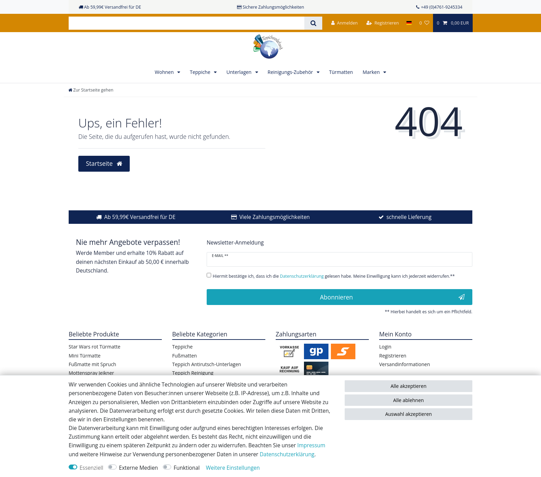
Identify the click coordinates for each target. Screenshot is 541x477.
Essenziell (92, 467)
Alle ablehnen (408, 400)
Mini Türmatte (84, 355)
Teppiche (201, 72)
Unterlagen (239, 72)
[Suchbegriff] (186, 23)
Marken (372, 72)
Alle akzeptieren (408, 386)
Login (385, 346)
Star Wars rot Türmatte (94, 346)
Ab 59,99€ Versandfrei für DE (140, 217)
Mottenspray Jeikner (91, 373)
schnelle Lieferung (409, 217)
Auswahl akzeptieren (408, 414)
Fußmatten (184, 355)
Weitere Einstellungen (233, 467)
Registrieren (392, 355)
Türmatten (341, 72)
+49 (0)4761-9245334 (441, 7)
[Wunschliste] (424, 23)
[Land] (409, 23)
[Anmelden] (344, 23)
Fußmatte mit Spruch (92, 364)
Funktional (186, 467)
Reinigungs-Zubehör (291, 72)
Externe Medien (138, 467)
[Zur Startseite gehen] (90, 90)
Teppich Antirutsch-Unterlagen (206, 364)
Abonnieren (392, 297)
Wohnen (165, 72)
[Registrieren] (383, 23)
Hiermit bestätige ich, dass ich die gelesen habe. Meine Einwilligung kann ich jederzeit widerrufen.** (334, 276)
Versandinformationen (404, 364)
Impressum (311, 445)
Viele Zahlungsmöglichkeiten (274, 217)
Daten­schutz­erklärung (287, 454)
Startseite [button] (104, 163)
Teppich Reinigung (193, 373)
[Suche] (313, 23)
